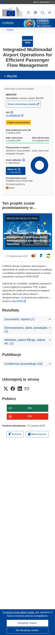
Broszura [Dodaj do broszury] (15, 433)
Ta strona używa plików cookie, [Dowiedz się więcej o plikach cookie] (18, 612)
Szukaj (42, 12)
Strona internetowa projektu (22, 105)
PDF (30, 416)
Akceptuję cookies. (27, 623)
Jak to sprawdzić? (43, 2)
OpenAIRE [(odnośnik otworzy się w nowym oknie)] (17, 301)
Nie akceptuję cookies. (27, 630)
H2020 (9, 30)
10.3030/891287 (13, 115)
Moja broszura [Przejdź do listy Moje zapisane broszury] (37, 434)
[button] (35, 12)
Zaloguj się (28, 12)
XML (29, 408)
